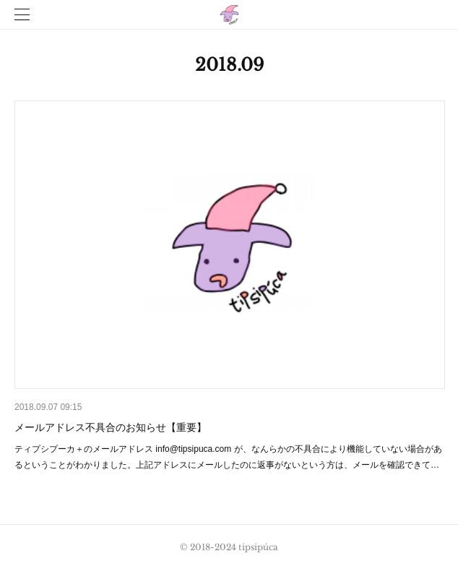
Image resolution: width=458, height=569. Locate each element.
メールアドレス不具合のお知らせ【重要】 (110, 427)
